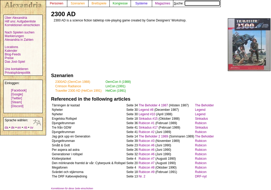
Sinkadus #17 (148, 127)
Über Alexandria (16, 18)
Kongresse (120, 3)
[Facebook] (18, 90)
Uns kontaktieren (16, 69)
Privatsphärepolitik (17, 72)
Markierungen (14, 36)
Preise (9, 58)
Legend (200, 110)
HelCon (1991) (116, 91)
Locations (11, 47)
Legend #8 (146, 110)
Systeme (141, 3)
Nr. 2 (142, 176)
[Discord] (17, 106)
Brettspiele (99, 3)
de (12, 127)
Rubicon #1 (147, 123)
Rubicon (201, 123)
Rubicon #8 (147, 167)
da (6, 127)
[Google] (17, 94)
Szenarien (78, 3)
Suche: (197, 3)
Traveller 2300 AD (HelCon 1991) (78, 91)
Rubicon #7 (147, 158)
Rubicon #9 (147, 172)
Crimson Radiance (68, 86)
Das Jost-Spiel (15, 62)
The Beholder (204, 105)
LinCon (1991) (115, 86)
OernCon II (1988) (118, 82)
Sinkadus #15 (148, 118)
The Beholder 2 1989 (153, 136)
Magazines (162, 3)
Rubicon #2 (147, 132)
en (19, 127)
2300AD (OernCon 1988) (72, 82)
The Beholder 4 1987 (153, 105)
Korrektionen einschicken (22, 25)
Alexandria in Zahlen (19, 40)
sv (31, 127)
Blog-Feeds (13, 54)
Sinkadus (201, 118)
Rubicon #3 (147, 141)
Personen (56, 3)
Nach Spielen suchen (19, 32)
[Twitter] (16, 98)
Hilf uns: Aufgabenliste (20, 21)
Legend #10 (147, 114)
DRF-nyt (201, 176)
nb (25, 127)
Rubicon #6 (147, 145)
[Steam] (16, 102)
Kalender (11, 51)
